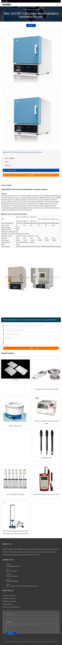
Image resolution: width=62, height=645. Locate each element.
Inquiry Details (9, 621)
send (31, 348)
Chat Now (31, 175)
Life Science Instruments (9, 598)
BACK (31, 25)
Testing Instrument (7, 604)
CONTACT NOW (11, 170)
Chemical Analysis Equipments (11, 607)
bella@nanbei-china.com (13, 566)
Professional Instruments (9, 601)
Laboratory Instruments (9, 595)
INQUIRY (10, 633)
